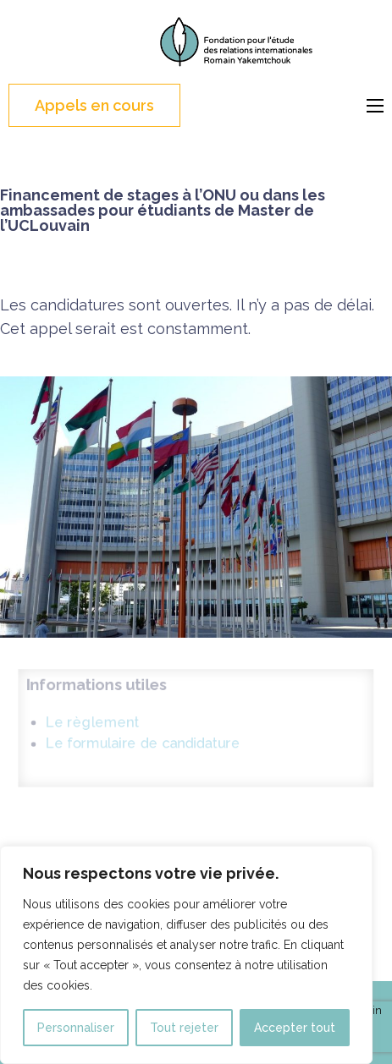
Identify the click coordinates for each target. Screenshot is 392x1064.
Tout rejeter (184, 1027)
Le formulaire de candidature (139, 744)
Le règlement (85, 720)
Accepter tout (294, 1027)
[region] (186, 955)
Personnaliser (75, 1027)
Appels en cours (94, 105)
